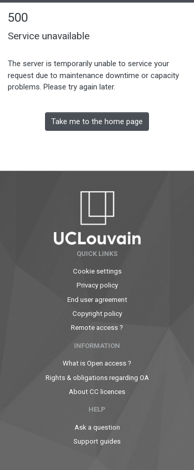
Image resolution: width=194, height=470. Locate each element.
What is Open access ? (97, 363)
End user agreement (97, 300)
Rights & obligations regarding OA (97, 378)
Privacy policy (97, 285)
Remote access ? (97, 327)
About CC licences (97, 392)
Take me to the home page (97, 121)
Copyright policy (97, 313)
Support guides (97, 441)
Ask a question (97, 427)
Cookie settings (97, 271)
